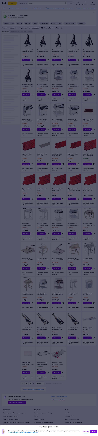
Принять (93, 431)
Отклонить (86, 431)
